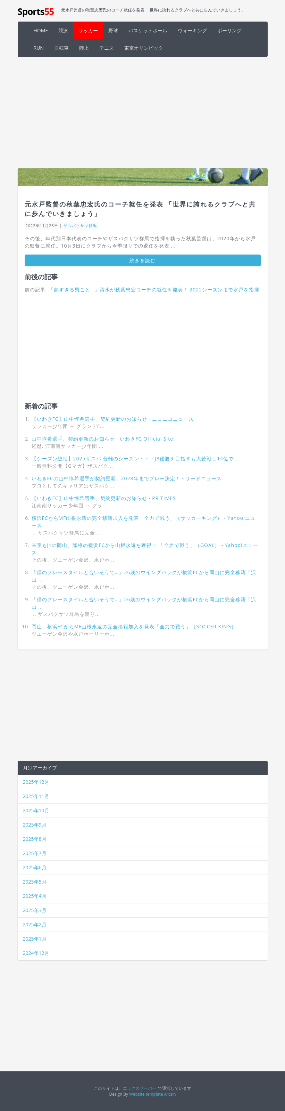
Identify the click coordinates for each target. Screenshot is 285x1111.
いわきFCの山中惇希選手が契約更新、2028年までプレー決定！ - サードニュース (127, 478)
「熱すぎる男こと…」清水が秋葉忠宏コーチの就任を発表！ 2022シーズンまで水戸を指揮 (154, 289)
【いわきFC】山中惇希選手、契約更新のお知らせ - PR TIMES (104, 498)
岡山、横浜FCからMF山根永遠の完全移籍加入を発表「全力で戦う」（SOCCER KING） (134, 626)
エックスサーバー (139, 1088)
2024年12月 (36, 953)
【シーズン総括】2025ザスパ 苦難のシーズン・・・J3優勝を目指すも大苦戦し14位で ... (136, 458)
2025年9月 (35, 824)
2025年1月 (35, 938)
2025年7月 (35, 853)
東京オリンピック (143, 48)
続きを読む (142, 260)
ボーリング (229, 30)
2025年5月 (35, 881)
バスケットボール (147, 30)
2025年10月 (36, 810)
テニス (106, 48)
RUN (39, 48)
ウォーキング (192, 30)
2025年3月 (35, 910)
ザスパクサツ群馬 (80, 225)
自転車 (61, 48)
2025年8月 (35, 839)
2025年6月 (35, 867)
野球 (113, 30)
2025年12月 (36, 782)
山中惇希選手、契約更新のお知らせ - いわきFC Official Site (103, 438)
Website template (146, 1094)
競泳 (63, 30)
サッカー (88, 30)
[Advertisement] (142, 112)
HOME (41, 30)
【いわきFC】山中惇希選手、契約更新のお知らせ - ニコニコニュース (113, 419)
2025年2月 (35, 924)
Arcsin (170, 1094)
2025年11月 (36, 796)
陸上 (84, 48)
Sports (36, 11)
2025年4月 (35, 896)
